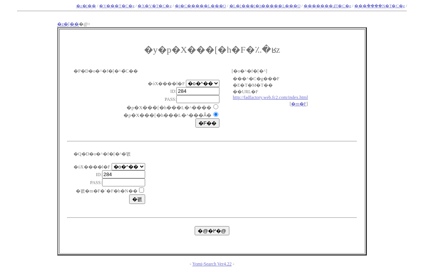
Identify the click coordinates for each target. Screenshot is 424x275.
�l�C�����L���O (200, 6)
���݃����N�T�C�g (379, 6)
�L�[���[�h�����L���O (265, 6)
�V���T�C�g (116, 6)
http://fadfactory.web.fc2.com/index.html (270, 97)
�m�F (298, 104)
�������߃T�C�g (327, 6)
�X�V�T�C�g (154, 6)
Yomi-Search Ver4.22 (212, 264)
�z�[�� (86, 6)
